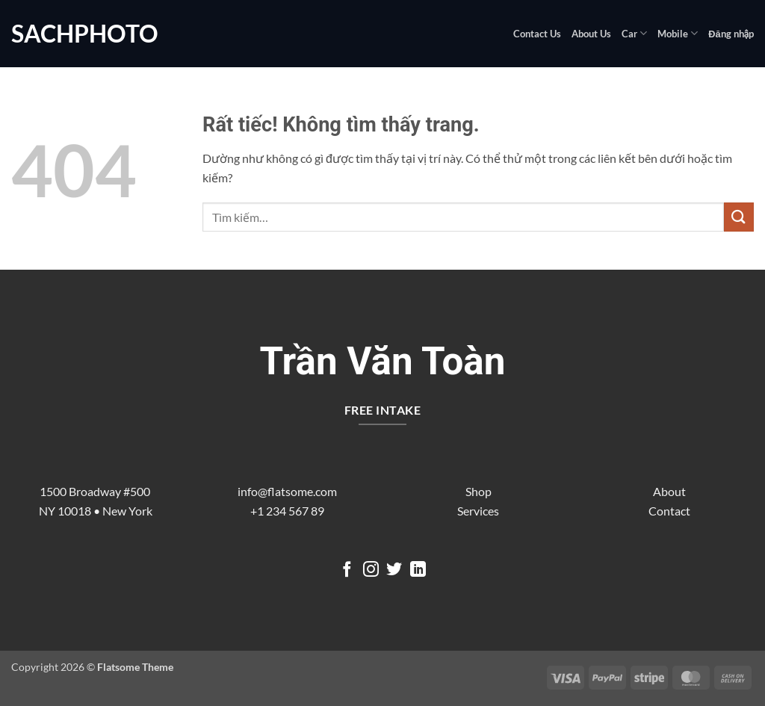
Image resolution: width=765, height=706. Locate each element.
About (669, 491)
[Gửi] (739, 217)
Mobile (677, 33)
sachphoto (84, 34)
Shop (478, 491)
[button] (731, 34)
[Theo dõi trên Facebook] (347, 570)
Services (478, 511)
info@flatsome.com (287, 491)
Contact (669, 511)
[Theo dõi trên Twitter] (394, 570)
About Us (591, 34)
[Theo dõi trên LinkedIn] (418, 570)
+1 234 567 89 (287, 511)
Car (634, 33)
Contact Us (537, 34)
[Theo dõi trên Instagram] (371, 570)
